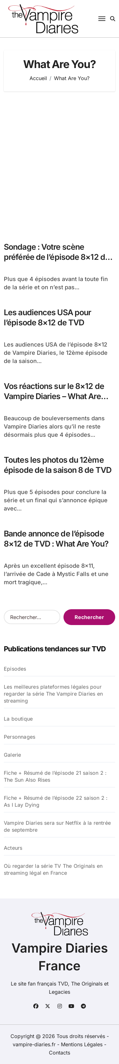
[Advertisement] (59, 163)
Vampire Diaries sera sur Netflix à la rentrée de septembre (57, 826)
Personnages (19, 737)
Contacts (59, 1052)
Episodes (15, 669)
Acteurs (13, 848)
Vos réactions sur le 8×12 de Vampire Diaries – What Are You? (54, 396)
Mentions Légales (82, 1044)
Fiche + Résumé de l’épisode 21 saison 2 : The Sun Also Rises (55, 776)
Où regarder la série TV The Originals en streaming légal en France (53, 869)
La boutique (18, 719)
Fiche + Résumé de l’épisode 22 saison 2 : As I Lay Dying (56, 801)
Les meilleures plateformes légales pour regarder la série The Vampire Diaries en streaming (53, 694)
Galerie (12, 755)
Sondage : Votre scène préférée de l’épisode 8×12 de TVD (56, 257)
